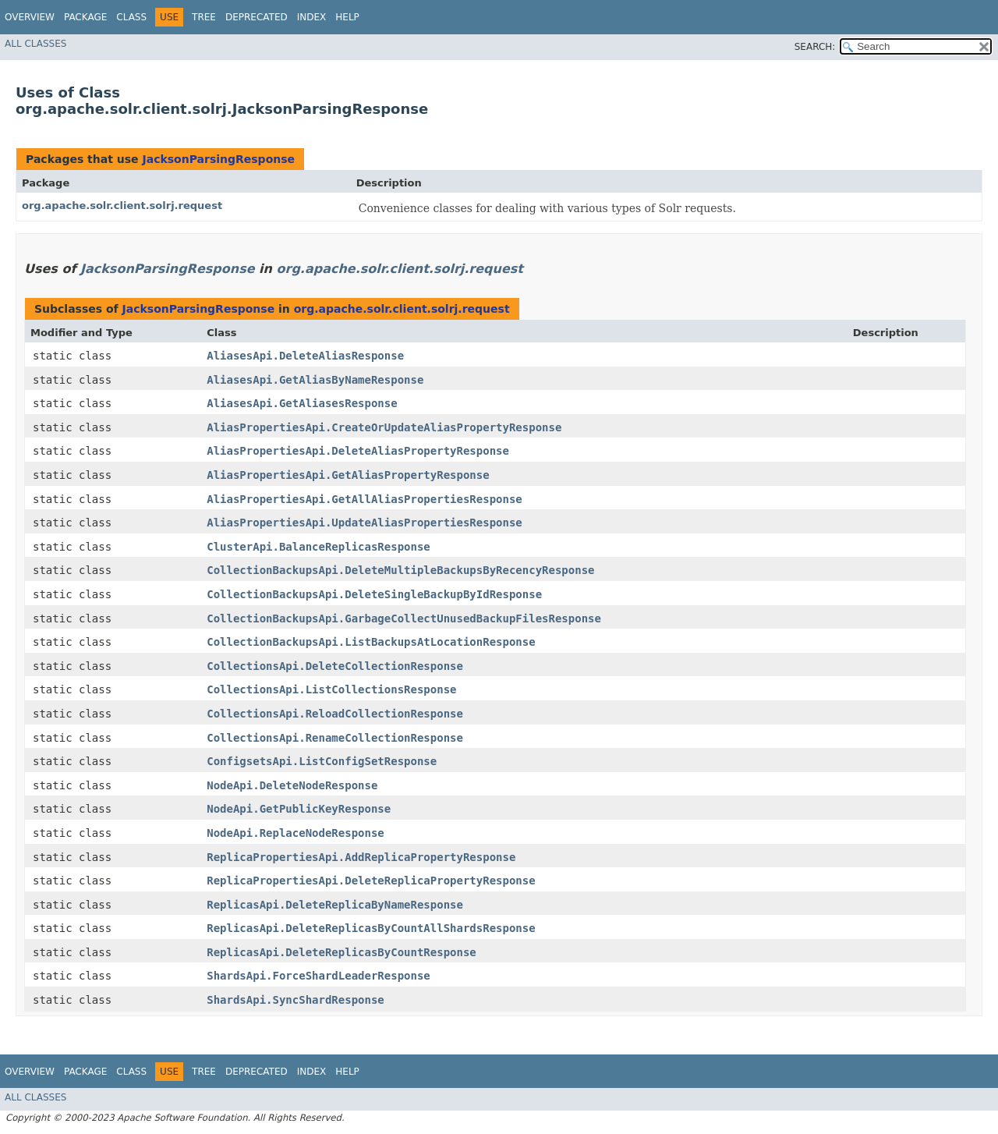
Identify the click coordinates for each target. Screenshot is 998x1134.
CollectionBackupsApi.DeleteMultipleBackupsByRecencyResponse (400, 570)
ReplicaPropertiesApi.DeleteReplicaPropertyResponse (371, 880)
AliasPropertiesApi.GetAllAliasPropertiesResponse (364, 499)
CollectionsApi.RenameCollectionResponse (335, 738)
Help (347, 17)
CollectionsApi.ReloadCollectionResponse (335, 713)
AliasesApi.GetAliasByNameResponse (315, 380)
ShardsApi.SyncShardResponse (295, 1000)
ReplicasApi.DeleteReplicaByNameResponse (335, 904)
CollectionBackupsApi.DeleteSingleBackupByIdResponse (374, 594)
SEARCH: (815, 46)
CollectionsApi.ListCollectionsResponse (331, 689)
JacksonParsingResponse (218, 159)
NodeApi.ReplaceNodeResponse (295, 833)
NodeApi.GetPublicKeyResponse (299, 809)
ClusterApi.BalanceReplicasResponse (318, 546)
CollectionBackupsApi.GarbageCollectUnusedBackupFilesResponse (404, 618)
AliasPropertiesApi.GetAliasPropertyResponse (348, 475)
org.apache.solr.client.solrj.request (122, 205)
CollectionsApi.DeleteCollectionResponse (335, 666)
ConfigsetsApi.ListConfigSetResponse (322, 761)
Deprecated (256, 17)
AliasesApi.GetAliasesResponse (302, 403)
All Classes (35, 43)
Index (312, 17)
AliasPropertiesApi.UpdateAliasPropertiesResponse (364, 522)
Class (131, 17)
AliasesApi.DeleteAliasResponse (305, 355)
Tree (204, 17)
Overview (30, 17)
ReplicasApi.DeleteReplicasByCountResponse (341, 952)
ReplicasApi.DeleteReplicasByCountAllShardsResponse (371, 928)
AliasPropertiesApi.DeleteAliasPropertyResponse (358, 451)
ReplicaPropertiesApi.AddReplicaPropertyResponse (361, 857)
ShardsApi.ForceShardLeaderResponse (318, 975)
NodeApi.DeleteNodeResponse (292, 785)
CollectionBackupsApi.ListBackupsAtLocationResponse (371, 642)
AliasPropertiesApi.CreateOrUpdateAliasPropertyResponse (384, 427)
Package (85, 17)
